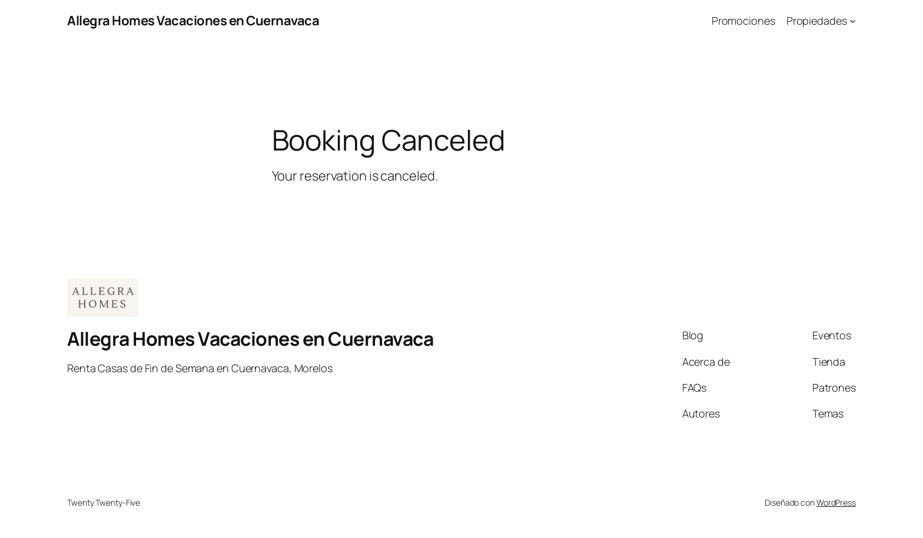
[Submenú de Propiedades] (852, 21)
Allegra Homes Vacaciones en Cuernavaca (193, 20)
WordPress (836, 502)
